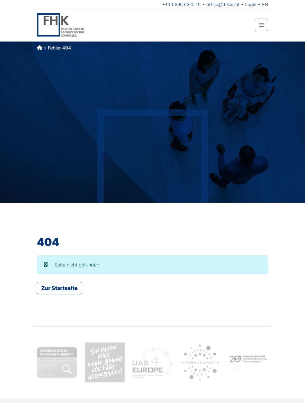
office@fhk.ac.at (223, 4)
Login (250, 4)
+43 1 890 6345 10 (181, 4)
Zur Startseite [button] (59, 288)
